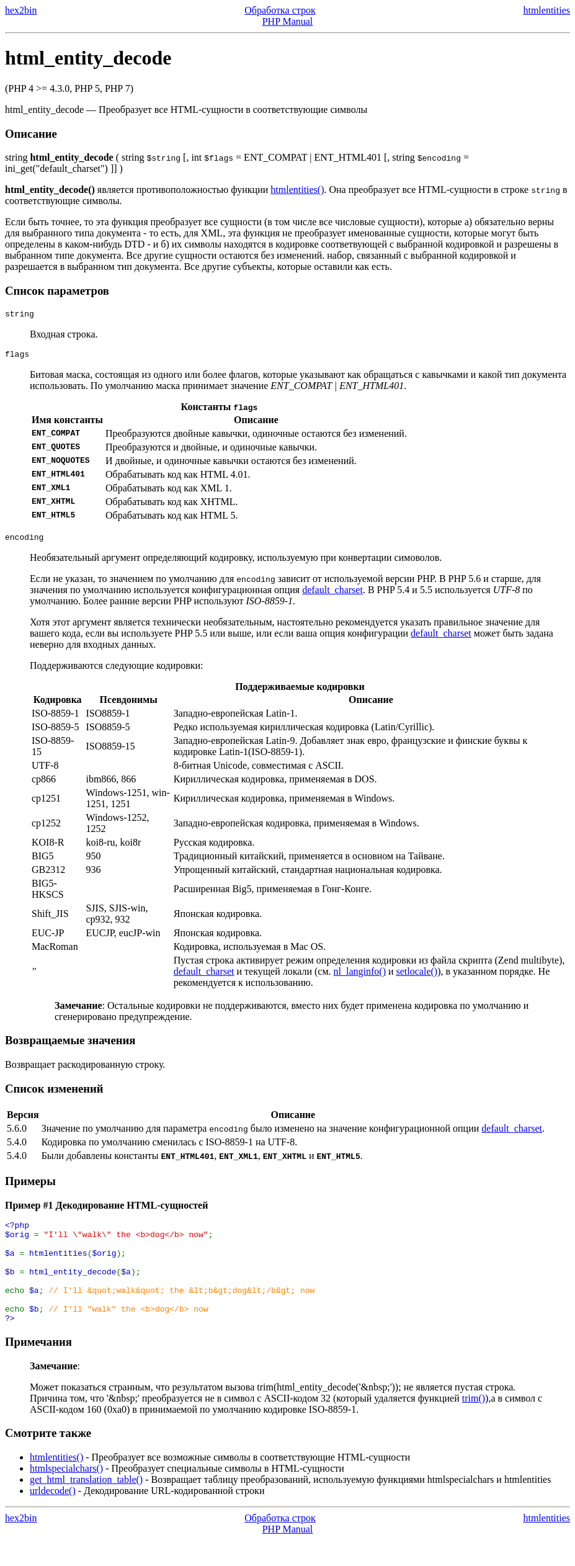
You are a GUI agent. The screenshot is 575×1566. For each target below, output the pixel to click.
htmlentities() (297, 189)
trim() (473, 1424)
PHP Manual (287, 21)
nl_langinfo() (360, 977)
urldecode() (53, 1516)
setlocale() (417, 977)
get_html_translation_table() (86, 1505)
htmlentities (546, 10)
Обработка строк (279, 10)
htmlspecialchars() (66, 1494)
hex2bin (21, 10)
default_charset (332, 595)
